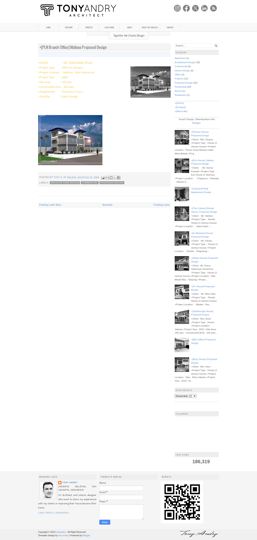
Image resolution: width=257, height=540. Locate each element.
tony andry (63, 535)
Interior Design (182, 70)
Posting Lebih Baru (50, 204)
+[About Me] (181, 111)
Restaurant (180, 95)
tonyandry (61, 532)
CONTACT (170, 27)
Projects (179, 78)
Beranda (107, 204)
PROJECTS (89, 27)
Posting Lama (162, 204)
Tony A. (59, 177)
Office (178, 74)
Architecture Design (65, 183)
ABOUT (129, 27)
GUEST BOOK (109, 27)
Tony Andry (70, 482)
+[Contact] (180, 107)
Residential (180, 86)
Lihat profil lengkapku (53, 513)
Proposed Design (111, 183)
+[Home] (179, 103)
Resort (178, 91)
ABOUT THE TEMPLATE (150, 27)
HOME (48, 27)
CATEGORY (69, 27)
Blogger (197, 122)
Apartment (180, 58)
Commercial (90, 183)
